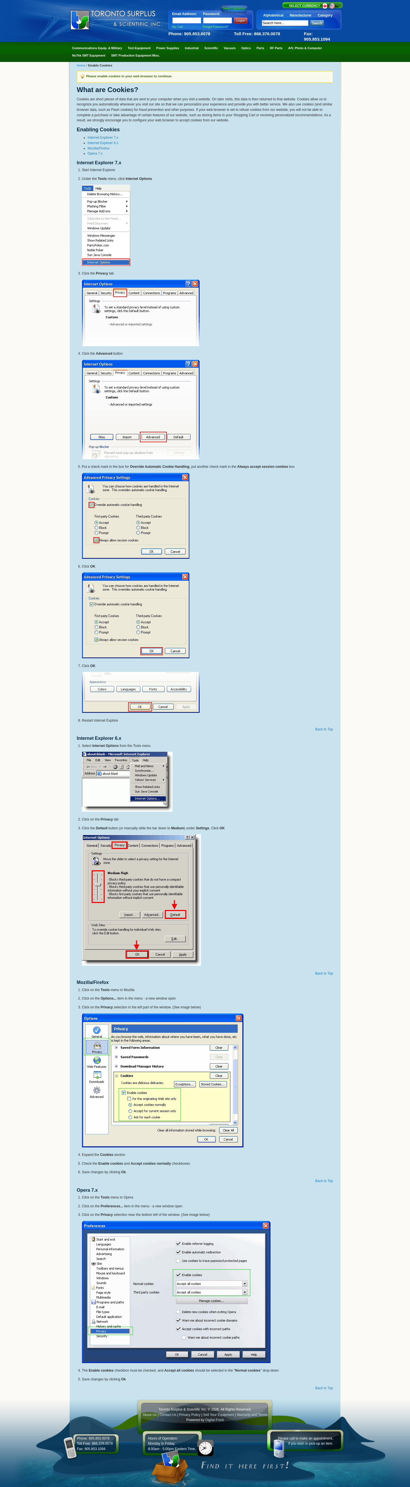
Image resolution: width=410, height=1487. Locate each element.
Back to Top (324, 729)
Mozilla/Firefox (99, 148)
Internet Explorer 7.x (103, 138)
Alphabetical (273, 15)
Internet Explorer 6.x (103, 143)
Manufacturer (300, 15)
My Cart (177, 26)
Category (325, 15)
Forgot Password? (215, 26)
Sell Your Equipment (219, 1415)
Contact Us (167, 1415)
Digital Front (214, 1420)
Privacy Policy (189, 1415)
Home (82, 65)
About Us (150, 1415)
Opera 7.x (95, 153)
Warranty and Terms (252, 1415)
